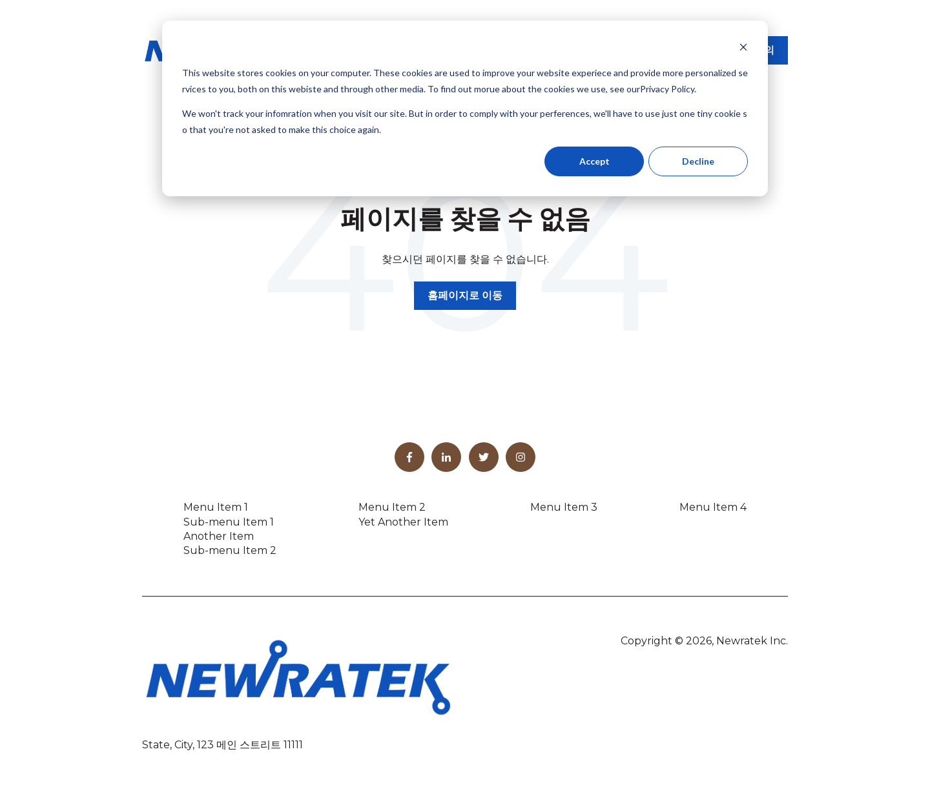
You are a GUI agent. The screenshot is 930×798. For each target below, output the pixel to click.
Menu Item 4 (713, 507)
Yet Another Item (403, 522)
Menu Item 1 (215, 507)
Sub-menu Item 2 (229, 550)
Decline (698, 161)
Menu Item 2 (392, 507)
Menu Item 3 (563, 507)
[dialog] (465, 108)
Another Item (218, 536)
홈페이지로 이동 (465, 295)
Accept (594, 161)
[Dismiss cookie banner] (743, 49)
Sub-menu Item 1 (228, 522)
